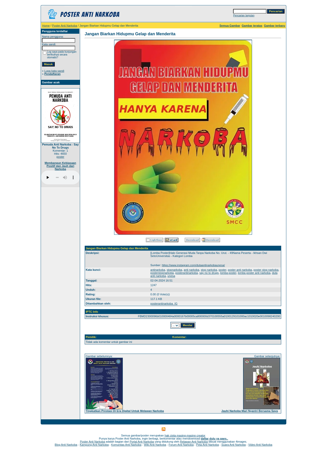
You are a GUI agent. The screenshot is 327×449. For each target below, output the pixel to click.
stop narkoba (209, 269)
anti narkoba (191, 269)
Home (46, 25)
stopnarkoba (174, 269)
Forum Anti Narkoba (181, 444)
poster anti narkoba (240, 269)
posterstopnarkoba (162, 272)
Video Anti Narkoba (260, 444)
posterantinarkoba (186, 272)
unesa (171, 275)
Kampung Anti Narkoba (94, 444)
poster (60, 156)
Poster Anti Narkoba (64, 25)
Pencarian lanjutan (243, 15)
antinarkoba (157, 269)
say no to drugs (209, 272)
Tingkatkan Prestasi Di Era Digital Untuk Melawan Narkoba (125, 410)
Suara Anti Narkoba (233, 444)
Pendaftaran (52, 73)
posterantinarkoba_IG (164, 303)
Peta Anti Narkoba (207, 444)
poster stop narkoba (266, 269)
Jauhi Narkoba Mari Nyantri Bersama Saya (249, 410)
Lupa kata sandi (54, 70)
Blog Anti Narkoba (66, 444)
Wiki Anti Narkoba (155, 444)
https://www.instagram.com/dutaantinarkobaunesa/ (193, 265)
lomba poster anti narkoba (254, 272)
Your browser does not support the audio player (60, 177)
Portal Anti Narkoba (142, 441)
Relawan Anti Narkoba (194, 441)
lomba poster (228, 272)
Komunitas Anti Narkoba (126, 444)
